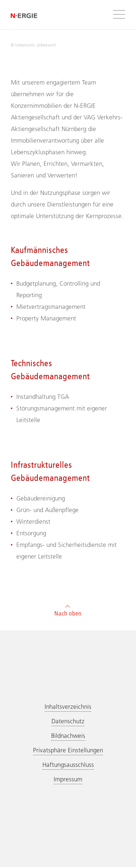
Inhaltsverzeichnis (68, 706)
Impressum (68, 779)
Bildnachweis (68, 735)
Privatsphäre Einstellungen (68, 750)
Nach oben (68, 609)
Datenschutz (68, 721)
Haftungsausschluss (68, 764)
